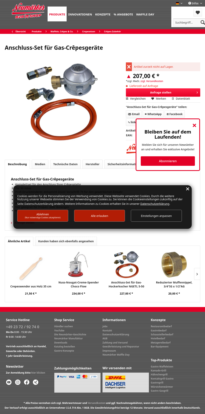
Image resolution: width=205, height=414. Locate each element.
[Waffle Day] (145, 14)
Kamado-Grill (158, 370)
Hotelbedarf (158, 338)
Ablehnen (43, 215)
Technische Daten (65, 164)
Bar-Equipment (160, 346)
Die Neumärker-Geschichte (70, 334)
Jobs (104, 326)
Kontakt (107, 330)
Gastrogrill (157, 382)
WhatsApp (153, 114)
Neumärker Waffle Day (116, 354)
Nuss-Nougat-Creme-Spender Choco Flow (78, 284)
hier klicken (38, 372)
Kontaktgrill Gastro (162, 378)
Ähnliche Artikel (19, 241)
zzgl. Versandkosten (152, 81)
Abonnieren (168, 161)
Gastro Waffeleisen (162, 366)
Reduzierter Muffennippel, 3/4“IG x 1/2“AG (174, 284)
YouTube (59, 330)
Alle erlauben (99, 216)
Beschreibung (17, 164)
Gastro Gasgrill (159, 390)
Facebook (175, 114)
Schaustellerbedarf (162, 334)
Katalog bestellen (64, 346)
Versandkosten (96, 403)
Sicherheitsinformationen (125, 164)
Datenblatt (181, 98)
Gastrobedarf (159, 330)
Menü (182, 10)
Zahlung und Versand (115, 342)
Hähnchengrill (159, 374)
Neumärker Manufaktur (68, 338)
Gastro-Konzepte (64, 350)
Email (134, 114)
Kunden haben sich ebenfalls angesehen (66, 241)
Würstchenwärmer (162, 386)
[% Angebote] (123, 14)
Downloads (60, 342)
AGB (104, 338)
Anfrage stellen (174, 91)
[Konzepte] (103, 14)
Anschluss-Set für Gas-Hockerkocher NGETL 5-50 (126, 284)
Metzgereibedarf (161, 342)
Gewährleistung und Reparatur (120, 346)
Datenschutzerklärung (115, 334)
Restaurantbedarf (161, 326)
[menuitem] (57, 14)
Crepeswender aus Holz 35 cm (30, 286)
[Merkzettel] (198, 12)
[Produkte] (57, 14)
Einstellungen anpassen (156, 216)
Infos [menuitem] (193, 3)
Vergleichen (136, 98)
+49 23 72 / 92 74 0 (22, 326)
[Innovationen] (80, 14)
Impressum (109, 350)
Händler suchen (63, 326)
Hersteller (93, 164)
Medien (40, 164)
